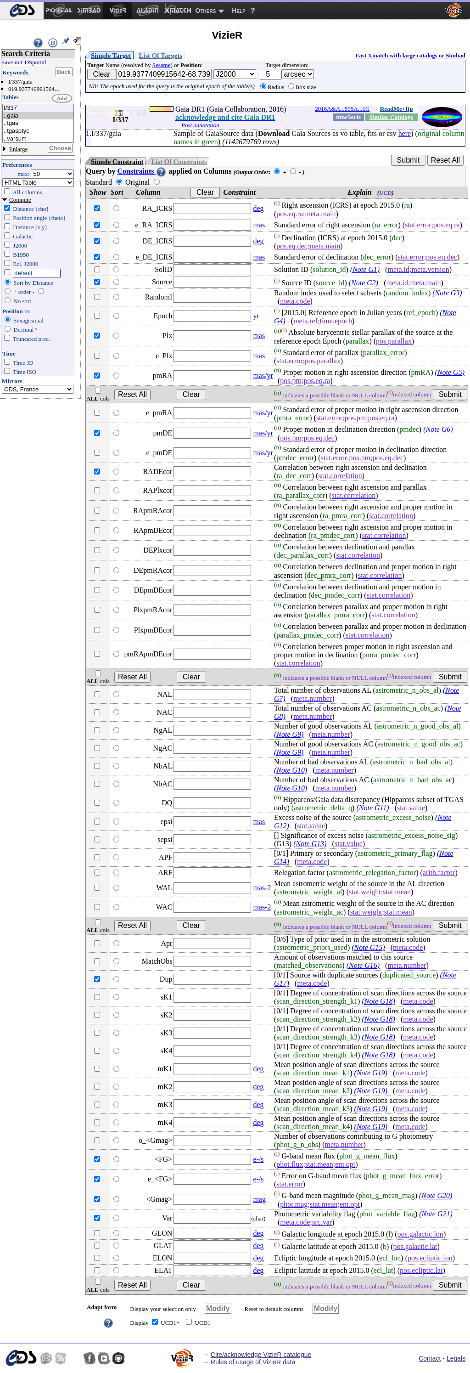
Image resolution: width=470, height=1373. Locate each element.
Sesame (161, 65)
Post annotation (200, 125)
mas (259, 225)
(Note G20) (435, 1196)
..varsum (38, 139)
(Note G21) (435, 1214)
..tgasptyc (38, 131)
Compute (20, 199)
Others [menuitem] (206, 10)
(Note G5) (449, 372)
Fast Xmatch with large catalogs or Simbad (410, 55)
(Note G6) (438, 430)
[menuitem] (22, 10)
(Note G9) (288, 734)
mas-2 (262, 888)
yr (256, 316)
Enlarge (18, 149)
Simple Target (111, 55)
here (404, 133)
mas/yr (263, 375)
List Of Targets (160, 55)
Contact (430, 1358)
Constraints (142, 171)
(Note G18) (378, 1001)
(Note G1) (365, 269)
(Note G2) (363, 283)
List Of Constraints (179, 161)
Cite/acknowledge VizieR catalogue (261, 1354)
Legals (456, 1358)
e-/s (258, 1159)
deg (258, 208)
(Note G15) (368, 947)
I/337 (38, 108)
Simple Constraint (117, 161)
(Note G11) (372, 808)
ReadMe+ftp (396, 108)
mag (259, 1199)
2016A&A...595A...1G (342, 108)
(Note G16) (363, 965)
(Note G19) (370, 1073)
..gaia (38, 116)
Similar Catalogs (391, 116)
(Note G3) (447, 293)
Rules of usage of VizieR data (253, 1362)
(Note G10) (290, 770)
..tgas (38, 123)
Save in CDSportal (23, 62)
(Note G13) (309, 844)
